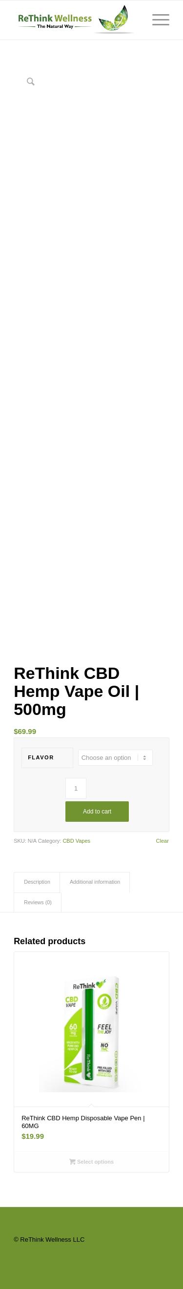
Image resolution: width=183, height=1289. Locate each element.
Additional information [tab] (95, 882)
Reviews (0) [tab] (38, 902)
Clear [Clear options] (162, 841)
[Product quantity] (75, 788)
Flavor (41, 757)
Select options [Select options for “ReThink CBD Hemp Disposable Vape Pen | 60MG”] (91, 1162)
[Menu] (155, 20)
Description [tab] (37, 882)
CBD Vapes (76, 841)
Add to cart (97, 811)
